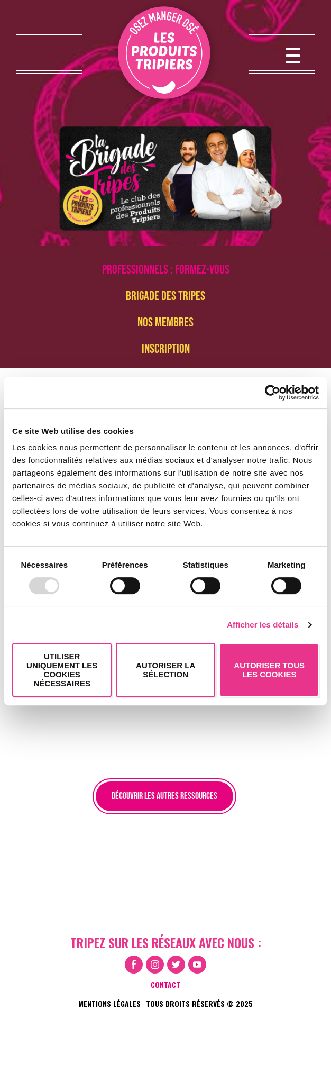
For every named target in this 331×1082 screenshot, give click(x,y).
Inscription (166, 349)
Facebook (134, 965)
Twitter (176, 965)
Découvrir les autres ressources (164, 796)
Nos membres (165, 322)
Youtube (197, 965)
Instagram (155, 965)
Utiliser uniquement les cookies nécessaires (61, 670)
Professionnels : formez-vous (165, 269)
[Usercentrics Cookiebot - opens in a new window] (272, 393)
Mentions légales (109, 1003)
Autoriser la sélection (165, 670)
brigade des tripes (165, 296)
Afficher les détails (262, 624)
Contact (165, 984)
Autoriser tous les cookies (269, 670)
